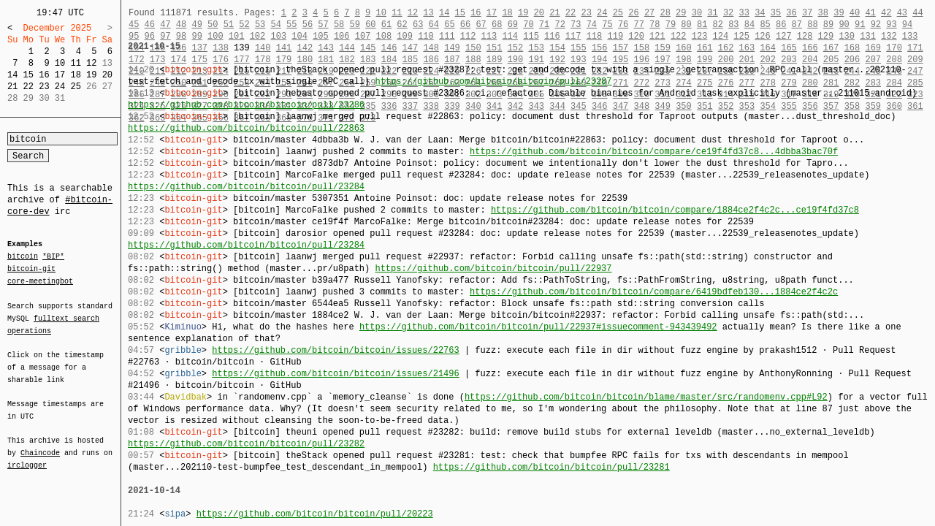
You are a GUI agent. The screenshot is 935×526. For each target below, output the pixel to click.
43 (902, 13)
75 (607, 24)
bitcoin (22, 257)
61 (386, 24)
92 (876, 24)
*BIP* (53, 257)
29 (681, 13)
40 (855, 13)
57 (323, 24)
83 (733, 24)
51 (229, 24)
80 (686, 24)
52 (244, 24)
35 (776, 13)
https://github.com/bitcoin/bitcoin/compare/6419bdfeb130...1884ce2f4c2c (654, 292)
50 (212, 24)
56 (307, 24)
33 (744, 13)
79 (670, 24)
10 (60, 63)
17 (60, 75)
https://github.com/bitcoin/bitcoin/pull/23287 (493, 81)
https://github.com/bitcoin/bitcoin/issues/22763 (335, 350)
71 (544, 24)
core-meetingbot (40, 280)
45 (134, 24)
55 (291, 24)
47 (165, 24)
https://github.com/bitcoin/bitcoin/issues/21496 (335, 373)
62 (402, 24)
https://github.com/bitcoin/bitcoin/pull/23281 (551, 467)
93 (891, 24)
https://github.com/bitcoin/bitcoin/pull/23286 (246, 105)
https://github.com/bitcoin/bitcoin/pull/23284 (246, 186)
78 (654, 24)
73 (575, 24)
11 (75, 63)
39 (838, 13)
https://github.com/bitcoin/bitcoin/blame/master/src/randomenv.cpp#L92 (646, 397)
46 (150, 24)
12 (91, 63)
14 (12, 75)
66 (465, 24)
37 (807, 13)
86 (781, 24)
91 (860, 24)
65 (449, 24)
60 (370, 24)
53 (260, 24)
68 (497, 24)
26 (633, 13)
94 (907, 24)
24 (60, 86)
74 (592, 24)
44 (917, 13)
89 (828, 24)
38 (823, 13)
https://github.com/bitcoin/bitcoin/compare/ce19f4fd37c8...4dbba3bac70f (654, 151)
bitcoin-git (31, 269)
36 (791, 13)
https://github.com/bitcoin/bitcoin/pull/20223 (314, 514)
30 (697, 13)
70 (528, 24)
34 (760, 13)
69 (513, 24)
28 (665, 13)
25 (75, 86)
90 (844, 24)
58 (339, 24)
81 (702, 24)
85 (765, 24)
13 (428, 13)
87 (797, 24)
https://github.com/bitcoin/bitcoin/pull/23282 (246, 444)
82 (718, 24)
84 (749, 24)
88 (812, 24)
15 (28, 75)
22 (28, 86)
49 (196, 24)
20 (107, 75)
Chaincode (40, 444)
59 (355, 24)
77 (639, 24)
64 (434, 24)
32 (728, 13)
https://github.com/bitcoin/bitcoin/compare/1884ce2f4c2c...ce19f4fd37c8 (675, 210)
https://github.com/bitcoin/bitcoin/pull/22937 (493, 268)
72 (559, 24)
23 (44, 86)
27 (649, 13)
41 (870, 13)
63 (418, 24)
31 (712, 13)
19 (91, 75)
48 (181, 24)
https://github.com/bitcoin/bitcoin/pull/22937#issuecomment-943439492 (538, 327)
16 (44, 75)
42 (886, 13)
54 (275, 24)
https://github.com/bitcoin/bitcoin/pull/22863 (246, 128)
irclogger (27, 456)
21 (12, 86)
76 (623, 24)
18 (75, 75)
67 (481, 24)
